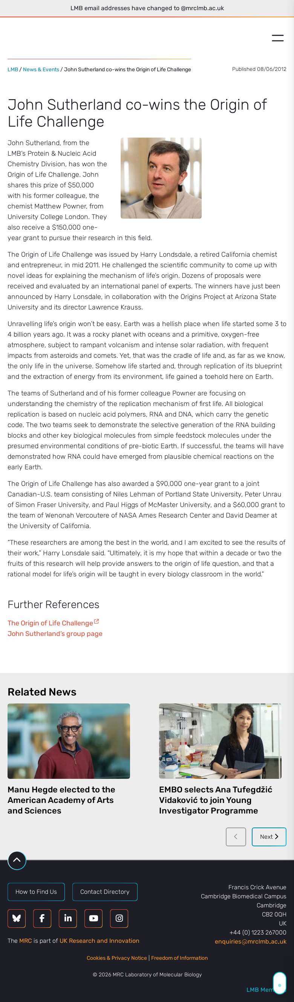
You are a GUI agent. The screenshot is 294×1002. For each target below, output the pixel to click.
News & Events (41, 69)
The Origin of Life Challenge (50, 623)
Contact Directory (105, 891)
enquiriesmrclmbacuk (250, 941)
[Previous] (236, 837)
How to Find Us (36, 891)
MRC (25, 940)
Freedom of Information (179, 958)
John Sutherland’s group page (55, 634)
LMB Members (266, 989)
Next (269, 836)
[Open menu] (277, 38)
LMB (13, 69)
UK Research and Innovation (99, 940)
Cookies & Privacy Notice (117, 958)
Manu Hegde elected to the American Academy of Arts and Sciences (61, 800)
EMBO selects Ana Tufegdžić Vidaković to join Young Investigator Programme (216, 800)
